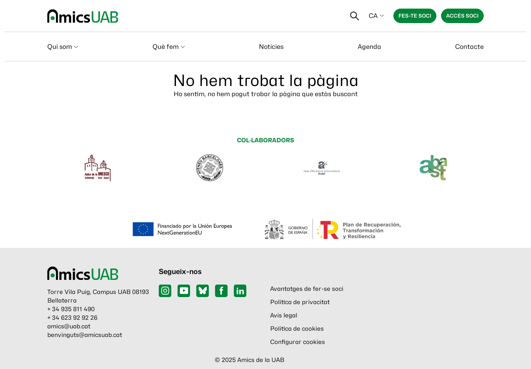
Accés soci (462, 16)
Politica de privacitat (300, 302)
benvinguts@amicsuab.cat (84, 335)
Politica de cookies (297, 328)
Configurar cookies (297, 342)
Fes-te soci (414, 16)
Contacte (469, 46)
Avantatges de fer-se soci (306, 288)
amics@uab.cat (68, 326)
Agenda (369, 46)
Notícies (271, 46)
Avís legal (283, 315)
